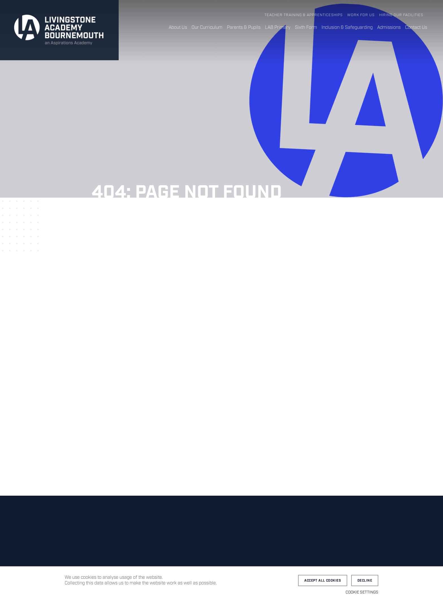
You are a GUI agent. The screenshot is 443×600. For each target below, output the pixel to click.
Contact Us (416, 28)
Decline (364, 581)
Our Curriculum (207, 28)
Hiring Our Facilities (401, 15)
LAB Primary (277, 28)
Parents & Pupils (243, 28)
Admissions (389, 28)
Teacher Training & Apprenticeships (303, 15)
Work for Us (361, 15)
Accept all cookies (322, 581)
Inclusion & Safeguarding (347, 28)
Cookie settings (362, 592)
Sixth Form (306, 28)
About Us (178, 28)
